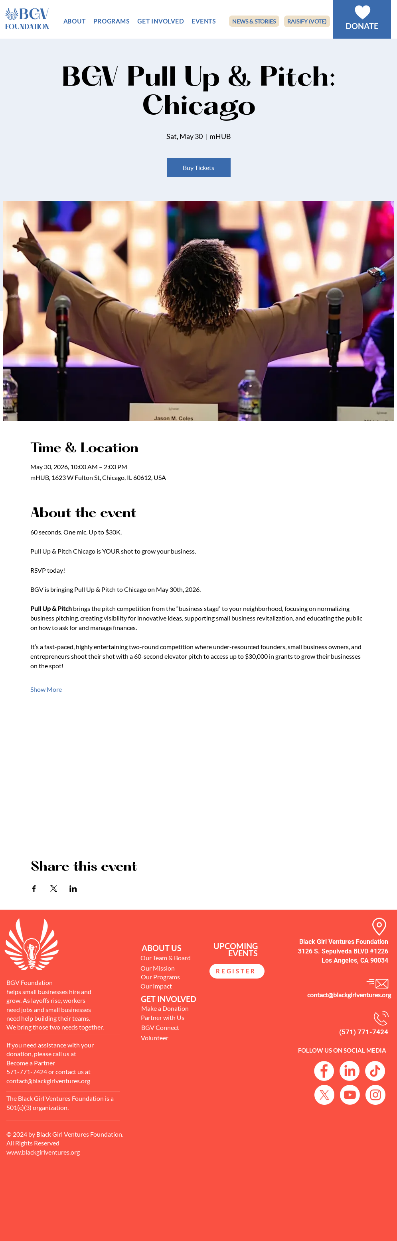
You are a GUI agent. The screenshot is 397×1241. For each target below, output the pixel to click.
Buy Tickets (198, 167)
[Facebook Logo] (324, 1071)
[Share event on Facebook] (34, 888)
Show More (46, 689)
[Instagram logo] (375, 1095)
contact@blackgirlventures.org (349, 994)
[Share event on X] (53, 888)
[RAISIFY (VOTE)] (307, 21)
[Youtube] (350, 1095)
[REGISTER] (237, 971)
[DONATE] (362, 25)
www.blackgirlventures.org (43, 1152)
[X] (324, 1095)
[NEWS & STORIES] (254, 21)
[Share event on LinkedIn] (73, 888)
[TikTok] (375, 1071)
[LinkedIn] (349, 1071)
